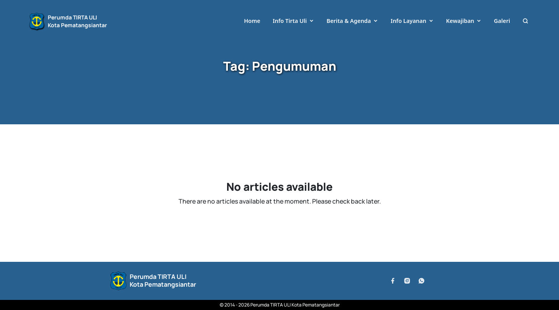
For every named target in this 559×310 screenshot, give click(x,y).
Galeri (502, 20)
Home (252, 20)
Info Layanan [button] (408, 20)
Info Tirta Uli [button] (290, 20)
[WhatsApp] (421, 280)
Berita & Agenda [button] (348, 20)
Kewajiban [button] (460, 20)
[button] (525, 21)
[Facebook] (392, 280)
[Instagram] (407, 280)
